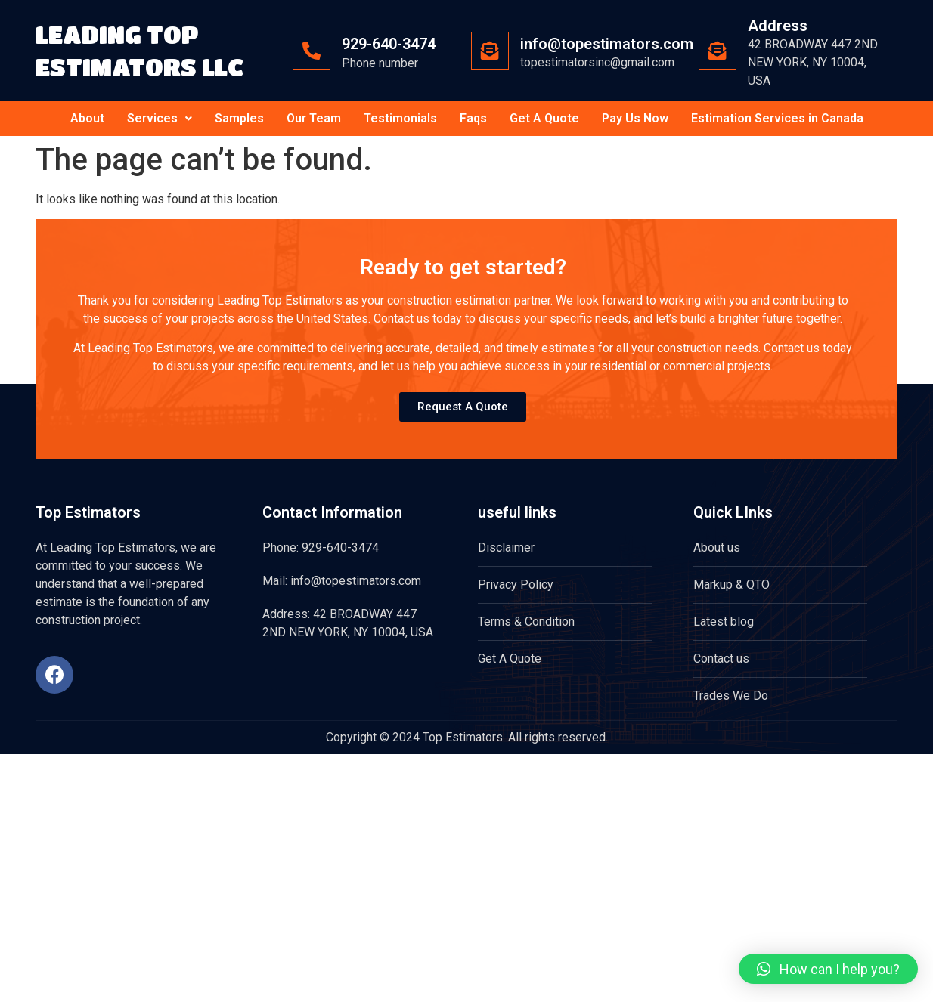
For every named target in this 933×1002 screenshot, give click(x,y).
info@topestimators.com (606, 44)
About (87, 118)
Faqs (473, 118)
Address (777, 26)
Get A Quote (544, 118)
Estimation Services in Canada (777, 118)
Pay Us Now (635, 118)
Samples (239, 118)
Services (159, 118)
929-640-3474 (389, 44)
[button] (828, 969)
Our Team (314, 118)
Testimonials (400, 118)
